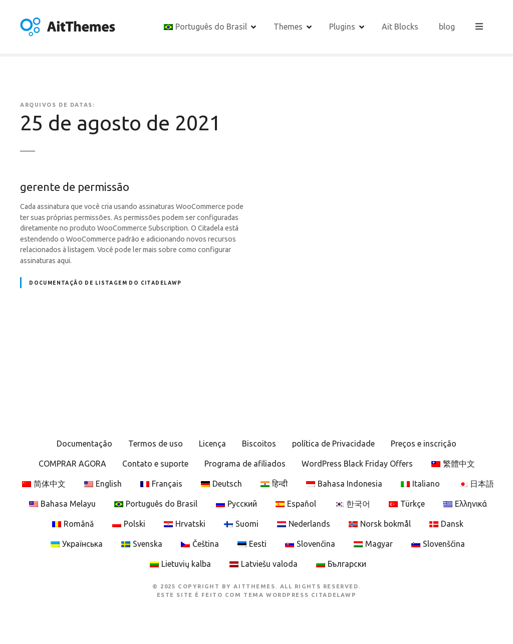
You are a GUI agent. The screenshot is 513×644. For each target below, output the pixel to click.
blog (447, 26)
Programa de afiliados (245, 463)
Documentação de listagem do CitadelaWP (105, 283)
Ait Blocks (400, 26)
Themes (288, 26)
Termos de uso (155, 443)
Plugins (343, 26)
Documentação (84, 443)
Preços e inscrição (423, 443)
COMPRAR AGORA (72, 463)
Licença (212, 443)
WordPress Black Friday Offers (357, 463)
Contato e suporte (155, 463)
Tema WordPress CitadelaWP (299, 595)
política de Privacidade (333, 443)
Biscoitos (259, 443)
